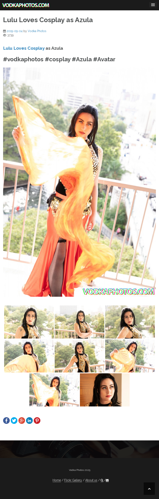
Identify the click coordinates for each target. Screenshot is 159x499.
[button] (102, 480)
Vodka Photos (37, 31)
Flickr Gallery (73, 480)
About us (91, 480)
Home (57, 480)
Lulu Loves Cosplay (24, 48)
